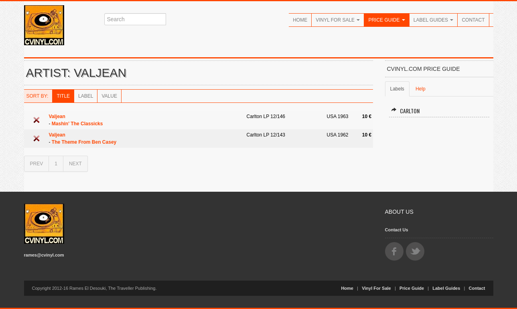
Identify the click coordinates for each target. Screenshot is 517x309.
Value (109, 96)
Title (63, 96)
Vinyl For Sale (338, 20)
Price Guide (386, 20)
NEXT (75, 164)
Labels (397, 89)
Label (85, 96)
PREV (36, 164)
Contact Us (396, 229)
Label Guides (434, 20)
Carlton (405, 110)
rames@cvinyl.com (44, 255)
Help (421, 89)
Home (300, 20)
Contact (473, 20)
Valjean (57, 116)
